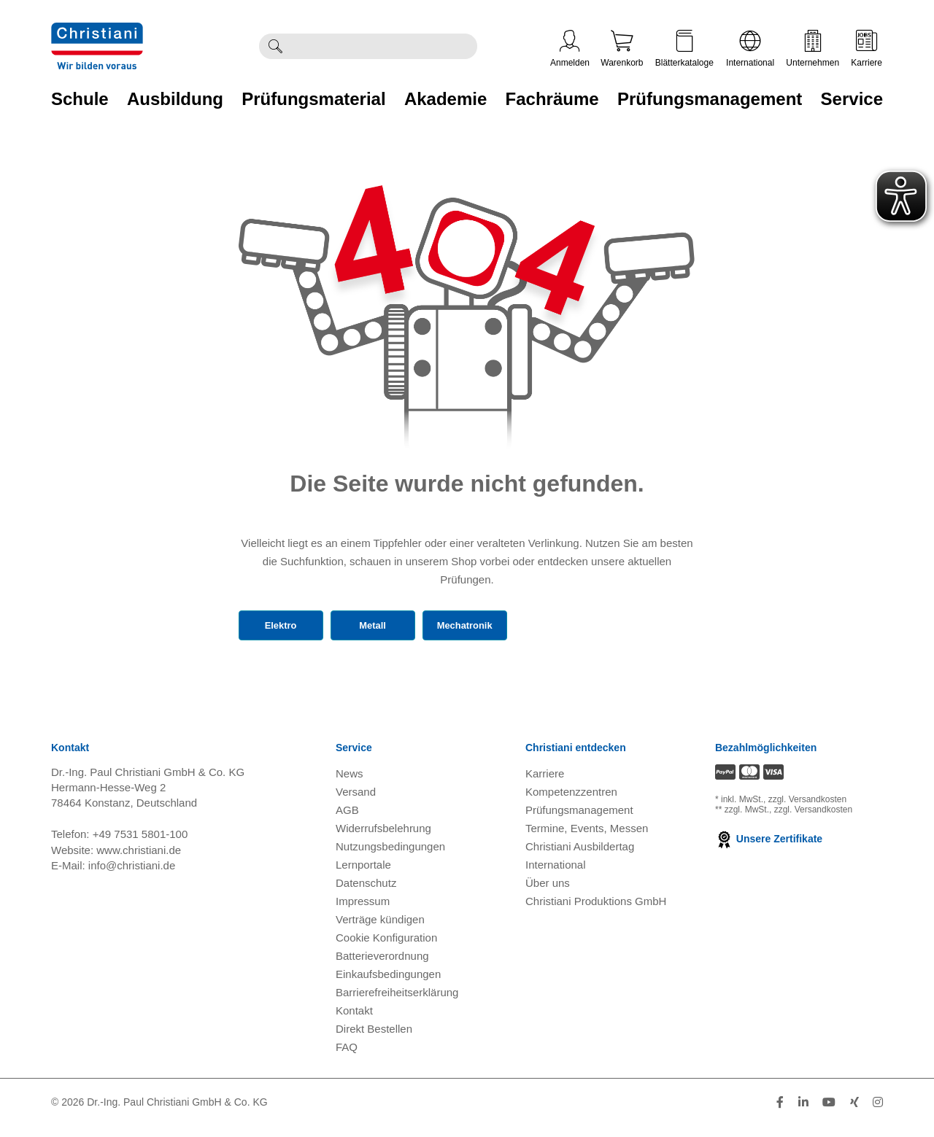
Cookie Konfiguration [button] (386, 948)
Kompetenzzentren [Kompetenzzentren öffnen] (571, 802)
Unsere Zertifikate (768, 849)
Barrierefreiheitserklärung (397, 1003)
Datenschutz (366, 894)
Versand (356, 802)
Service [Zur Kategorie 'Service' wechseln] (852, 99)
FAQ (347, 1058)
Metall (378, 627)
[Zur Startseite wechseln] (97, 45)
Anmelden (570, 49)
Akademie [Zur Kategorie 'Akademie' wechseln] (445, 99)
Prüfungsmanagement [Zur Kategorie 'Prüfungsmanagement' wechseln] (709, 99)
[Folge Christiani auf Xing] (854, 1113)
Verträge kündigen (380, 930)
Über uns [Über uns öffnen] (547, 894)
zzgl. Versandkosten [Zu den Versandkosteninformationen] (807, 810)
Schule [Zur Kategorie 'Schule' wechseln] (80, 99)
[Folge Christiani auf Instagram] (878, 1113)
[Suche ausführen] (275, 46)
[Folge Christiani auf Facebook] (780, 1113)
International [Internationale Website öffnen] (750, 49)
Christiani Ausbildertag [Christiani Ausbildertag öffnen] (579, 857)
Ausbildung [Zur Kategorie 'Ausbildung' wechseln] (175, 99)
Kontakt (354, 1021)
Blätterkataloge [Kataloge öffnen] (684, 49)
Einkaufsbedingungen (388, 985)
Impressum (363, 912)
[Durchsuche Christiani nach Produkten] (383, 46)
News (349, 784)
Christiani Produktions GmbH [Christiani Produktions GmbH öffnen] (595, 912)
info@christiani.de (131, 876)
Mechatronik (479, 627)
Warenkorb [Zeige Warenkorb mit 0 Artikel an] (622, 49)
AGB (347, 821)
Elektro (280, 627)
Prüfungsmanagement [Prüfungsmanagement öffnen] (579, 821)
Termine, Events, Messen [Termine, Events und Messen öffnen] (586, 839)
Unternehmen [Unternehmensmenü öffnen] (812, 49)
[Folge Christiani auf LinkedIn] (803, 1113)
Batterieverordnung (382, 967)
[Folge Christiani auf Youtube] (828, 1113)
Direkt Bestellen (374, 1039)
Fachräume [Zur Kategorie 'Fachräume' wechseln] (552, 99)
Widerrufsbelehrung (383, 839)
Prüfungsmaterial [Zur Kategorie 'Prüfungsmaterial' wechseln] (313, 99)
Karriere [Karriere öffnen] (866, 49)
